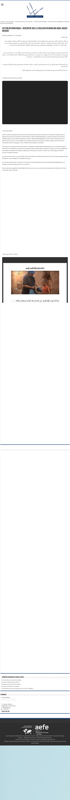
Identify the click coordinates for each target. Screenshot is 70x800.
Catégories (6, 763)
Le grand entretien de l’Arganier (10, 741)
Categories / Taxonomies (8, 760)
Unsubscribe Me (6, 759)
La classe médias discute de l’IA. (10, 736)
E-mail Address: (5, 752)
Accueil (2, 21)
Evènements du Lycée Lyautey (23, 21)
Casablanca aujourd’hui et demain (11, 739)
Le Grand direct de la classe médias (11, 734)
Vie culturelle (9, 21)
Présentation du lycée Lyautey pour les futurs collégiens (17, 743)
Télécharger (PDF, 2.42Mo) (10, 254)
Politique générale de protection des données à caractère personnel (23, 796)
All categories (5, 762)
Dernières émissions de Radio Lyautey (13, 732)
